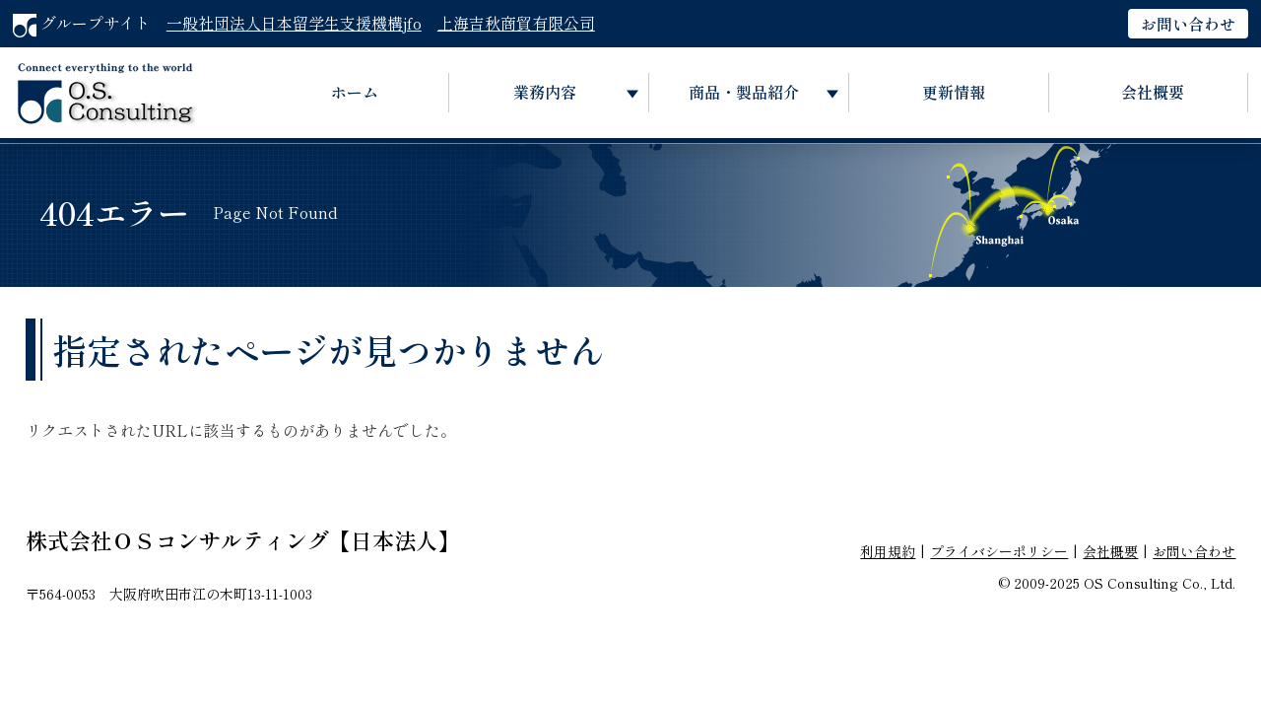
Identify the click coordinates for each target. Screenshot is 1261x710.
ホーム (354, 92)
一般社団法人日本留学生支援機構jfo (294, 23)
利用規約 (887, 551)
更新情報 (953, 92)
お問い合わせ (1188, 24)
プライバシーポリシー (999, 551)
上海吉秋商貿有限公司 (516, 23)
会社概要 (1152, 92)
